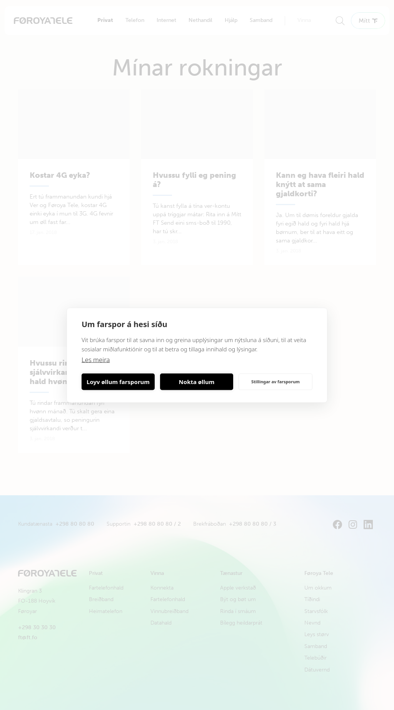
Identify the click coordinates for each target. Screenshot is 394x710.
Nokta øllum (197, 382)
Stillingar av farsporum (275, 381)
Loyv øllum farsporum (118, 382)
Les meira (96, 359)
